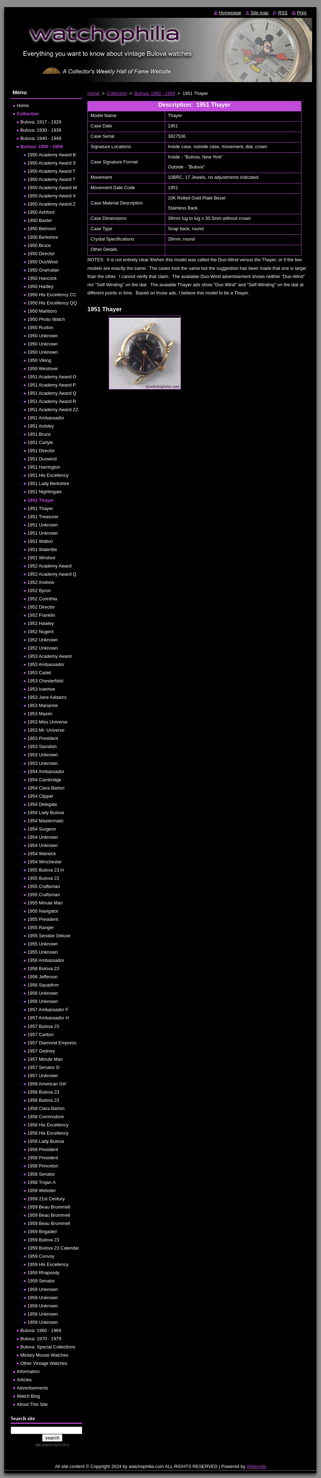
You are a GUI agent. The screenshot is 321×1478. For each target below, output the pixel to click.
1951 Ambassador (45, 417)
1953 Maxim (39, 713)
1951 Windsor (41, 557)
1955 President (42, 919)
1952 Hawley (40, 623)
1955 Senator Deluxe (48, 935)
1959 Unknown (42, 1289)
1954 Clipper (40, 796)
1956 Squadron (43, 985)
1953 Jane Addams (47, 697)
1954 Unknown (42, 837)
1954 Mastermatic (45, 820)
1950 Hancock (42, 278)
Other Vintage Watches (43, 1363)
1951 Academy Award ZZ (52, 409)
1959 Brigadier (42, 1231)
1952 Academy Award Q (51, 574)
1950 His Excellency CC (51, 294)
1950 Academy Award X (51, 195)
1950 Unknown (42, 335)
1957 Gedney (41, 1051)
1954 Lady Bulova (45, 812)
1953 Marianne (42, 705)
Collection (117, 93)
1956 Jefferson (42, 976)
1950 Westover (42, 368)
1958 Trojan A (41, 1182)
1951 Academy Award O (51, 376)
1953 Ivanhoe (41, 689)
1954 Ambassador (45, 771)
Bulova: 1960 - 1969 (40, 1330)
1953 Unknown (42, 754)
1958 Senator (41, 1174)
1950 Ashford (40, 212)
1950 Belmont (41, 228)
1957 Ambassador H (48, 1017)
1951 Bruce (39, 434)
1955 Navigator (42, 911)
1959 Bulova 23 (43, 1239)
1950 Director (41, 253)
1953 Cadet (39, 672)
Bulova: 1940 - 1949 (40, 138)
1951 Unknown (42, 525)
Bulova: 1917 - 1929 (40, 122)
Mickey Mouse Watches (44, 1355)
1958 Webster (41, 1190)
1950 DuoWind (42, 261)
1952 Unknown (42, 639)
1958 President (42, 1149)
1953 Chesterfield (45, 680)
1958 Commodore (45, 1116)
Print (301, 12)
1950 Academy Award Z (51, 204)
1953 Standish (42, 746)
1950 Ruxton (40, 327)
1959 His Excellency (47, 1264)
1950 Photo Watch (46, 319)
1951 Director (41, 450)
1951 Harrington (43, 467)
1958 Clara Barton (46, 1108)
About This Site (32, 1404)
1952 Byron (39, 590)
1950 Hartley (40, 286)
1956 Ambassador (45, 960)
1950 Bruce (39, 245)
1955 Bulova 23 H (45, 870)
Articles (24, 1379)
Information (28, 1371)
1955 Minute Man (45, 903)
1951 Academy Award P (51, 385)
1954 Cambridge (44, 779)
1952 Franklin (41, 615)
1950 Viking (39, 360)
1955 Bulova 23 (43, 878)
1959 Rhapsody (43, 1272)
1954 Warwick (41, 853)
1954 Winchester (44, 861)
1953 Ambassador (45, 664)
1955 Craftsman (43, 886)
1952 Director (41, 607)
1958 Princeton (42, 1166)
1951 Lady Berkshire (48, 483)
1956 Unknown (42, 993)
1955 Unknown (42, 944)
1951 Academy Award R (51, 401)
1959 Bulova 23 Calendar (53, 1248)
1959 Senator (41, 1280)
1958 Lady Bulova (45, 1141)
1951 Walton (40, 541)
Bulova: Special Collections (47, 1347)
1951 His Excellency (47, 475)
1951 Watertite (42, 549)
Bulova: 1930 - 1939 (40, 130)
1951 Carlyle (40, 442)
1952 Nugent (40, 631)
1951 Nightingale (44, 491)
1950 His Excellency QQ (52, 303)
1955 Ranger (40, 927)
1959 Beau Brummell (48, 1207)
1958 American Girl (46, 1083)
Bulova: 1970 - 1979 (40, 1338)
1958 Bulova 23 (43, 1092)
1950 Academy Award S (51, 163)
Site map (260, 12)
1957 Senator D (43, 1067)
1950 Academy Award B (51, 154)
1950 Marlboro (42, 311)
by (60, 1445)
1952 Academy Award (49, 566)
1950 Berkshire (42, 237)
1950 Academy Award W (52, 187)
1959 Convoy (40, 1256)
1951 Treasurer (42, 516)
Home (93, 93)
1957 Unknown (42, 1075)
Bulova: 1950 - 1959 (154, 93)
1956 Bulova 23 (43, 968)
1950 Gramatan (43, 270)
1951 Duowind (42, 458)
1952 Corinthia (42, 598)
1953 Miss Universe (47, 722)
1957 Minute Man (45, 1059)
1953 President (42, 738)
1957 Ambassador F (47, 1009)
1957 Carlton (40, 1034)
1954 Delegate (42, 804)
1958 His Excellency (47, 1125)
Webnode (256, 1466)
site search (43, 1445)
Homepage (230, 12)
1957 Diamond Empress (51, 1042)
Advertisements (32, 1388)
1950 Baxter (39, 220)
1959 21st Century (46, 1198)
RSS (282, 12)
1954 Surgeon (41, 829)
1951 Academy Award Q (51, 393)
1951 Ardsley (40, 426)
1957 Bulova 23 (43, 1026)
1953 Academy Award (49, 656)
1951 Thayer (40, 500)
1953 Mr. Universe (46, 730)
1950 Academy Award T (51, 171)
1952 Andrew (40, 582)
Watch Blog (28, 1396)
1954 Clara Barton (46, 788)
